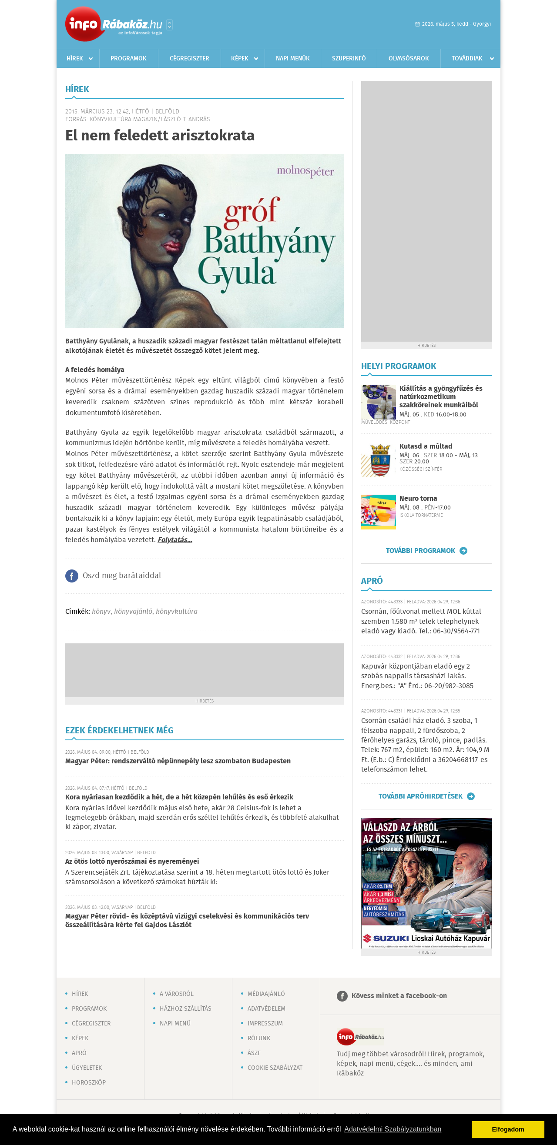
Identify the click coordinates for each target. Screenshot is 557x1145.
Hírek (75, 58)
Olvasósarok (409, 58)
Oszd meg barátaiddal (122, 576)
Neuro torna (418, 498)
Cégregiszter (189, 58)
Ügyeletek (87, 1068)
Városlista (169, 24)
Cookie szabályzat (275, 1068)
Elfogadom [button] (508, 1129)
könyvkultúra (177, 611)
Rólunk (259, 1038)
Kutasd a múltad (426, 446)
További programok (420, 551)
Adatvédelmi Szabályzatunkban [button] (392, 1129)
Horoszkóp (89, 1083)
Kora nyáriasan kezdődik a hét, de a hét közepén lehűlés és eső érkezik (179, 797)
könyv (101, 611)
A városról (177, 994)
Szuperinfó (349, 58)
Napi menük (293, 58)
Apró (79, 1053)
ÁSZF (254, 1053)
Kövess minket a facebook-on (399, 996)
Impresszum (265, 1024)
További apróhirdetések (421, 796)
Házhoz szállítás (185, 1009)
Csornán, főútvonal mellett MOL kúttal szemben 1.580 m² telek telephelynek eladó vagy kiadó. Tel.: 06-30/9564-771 (421, 621)
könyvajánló (133, 611)
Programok (129, 58)
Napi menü (175, 1024)
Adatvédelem (266, 1009)
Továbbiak (467, 58)
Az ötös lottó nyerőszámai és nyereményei (132, 861)
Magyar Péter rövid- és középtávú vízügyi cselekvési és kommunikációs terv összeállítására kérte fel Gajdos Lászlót (187, 921)
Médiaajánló (266, 994)
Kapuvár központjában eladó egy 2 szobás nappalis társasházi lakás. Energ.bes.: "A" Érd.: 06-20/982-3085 (417, 676)
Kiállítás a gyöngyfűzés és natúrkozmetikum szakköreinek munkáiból (441, 397)
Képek (239, 58)
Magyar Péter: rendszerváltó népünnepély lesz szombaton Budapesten (178, 761)
